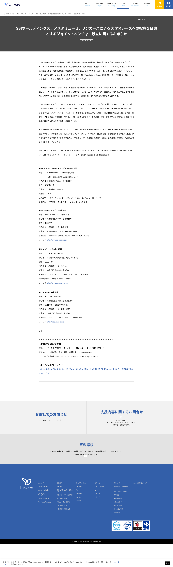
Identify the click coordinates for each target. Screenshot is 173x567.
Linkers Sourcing (43, 509)
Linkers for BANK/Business (42, 517)
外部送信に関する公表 (63, 532)
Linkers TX (41, 506)
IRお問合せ (117, 535)
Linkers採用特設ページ (140, 506)
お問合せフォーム (122, 428)
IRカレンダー (118, 528)
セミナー (97, 516)
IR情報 (135, 4)
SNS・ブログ (111, 4)
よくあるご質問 (118, 532)
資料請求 (168, 4)
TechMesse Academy (44, 525)
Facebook (79, 516)
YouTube (78, 523)
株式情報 (116, 518)
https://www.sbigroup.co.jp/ (58, 240)
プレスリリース (99, 509)
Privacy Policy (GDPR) (63, 525)
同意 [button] (167, 563)
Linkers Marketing (43, 513)
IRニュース (117, 506)
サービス (87, 4)
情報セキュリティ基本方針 (65, 518)
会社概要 (59, 509)
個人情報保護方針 (62, 521)
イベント (97, 513)
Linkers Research (43, 521)
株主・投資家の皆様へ (120, 514)
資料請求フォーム (86, 476)
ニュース (123, 4)
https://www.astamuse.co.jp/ (59, 283)
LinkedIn (78, 520)
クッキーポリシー (62, 528)
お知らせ (97, 506)
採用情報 (147, 4)
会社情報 (99, 4)
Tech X (78, 513)
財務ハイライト (118, 525)
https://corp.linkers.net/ (56, 322)
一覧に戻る (86, 391)
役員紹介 (59, 506)
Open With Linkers (81, 506)
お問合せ (159, 4)
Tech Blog (79, 509)
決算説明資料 (118, 521)
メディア (97, 520)
